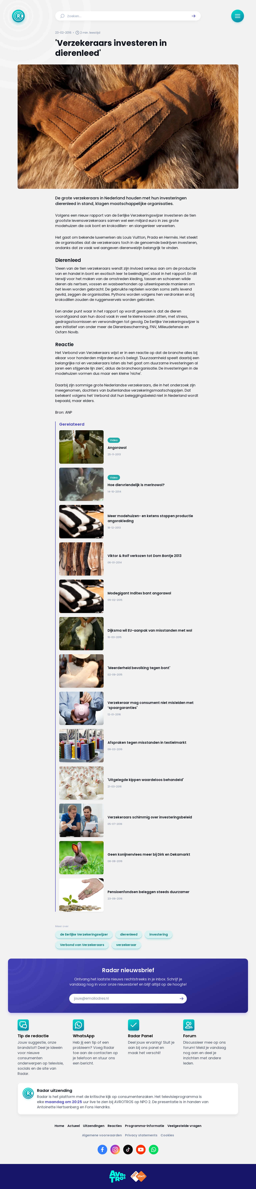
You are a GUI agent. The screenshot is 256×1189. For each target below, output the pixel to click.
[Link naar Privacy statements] (141, 1135)
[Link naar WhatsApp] (153, 1149)
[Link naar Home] (59, 1126)
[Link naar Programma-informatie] (144, 1126)
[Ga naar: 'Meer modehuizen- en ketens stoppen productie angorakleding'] (130, 521)
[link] (84, 935)
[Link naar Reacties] (115, 1126)
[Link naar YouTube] (141, 1149)
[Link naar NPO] (138, 1176)
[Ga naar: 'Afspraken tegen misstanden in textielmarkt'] (130, 745)
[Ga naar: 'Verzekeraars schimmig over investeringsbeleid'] (130, 820)
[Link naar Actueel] (73, 1126)
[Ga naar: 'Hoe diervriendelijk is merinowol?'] (130, 484)
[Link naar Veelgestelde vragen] (184, 1126)
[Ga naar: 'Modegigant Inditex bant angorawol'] (130, 596)
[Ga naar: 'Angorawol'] (130, 447)
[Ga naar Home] (18, 16)
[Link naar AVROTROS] (117, 1176)
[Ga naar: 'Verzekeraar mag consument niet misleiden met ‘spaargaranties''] (130, 708)
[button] (193, 16)
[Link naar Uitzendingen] (93, 1126)
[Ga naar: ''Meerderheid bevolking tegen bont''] (130, 671)
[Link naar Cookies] (167, 1135)
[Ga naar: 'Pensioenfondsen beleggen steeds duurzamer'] (130, 895)
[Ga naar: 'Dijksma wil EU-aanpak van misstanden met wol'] (130, 633)
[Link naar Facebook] (102, 1149)
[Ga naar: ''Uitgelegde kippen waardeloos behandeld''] (130, 783)
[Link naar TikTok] (128, 1149)
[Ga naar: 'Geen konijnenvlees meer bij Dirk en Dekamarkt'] (130, 857)
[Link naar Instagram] (115, 1149)
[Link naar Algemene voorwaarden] (102, 1135)
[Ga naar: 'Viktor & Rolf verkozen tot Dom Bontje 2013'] (130, 559)
